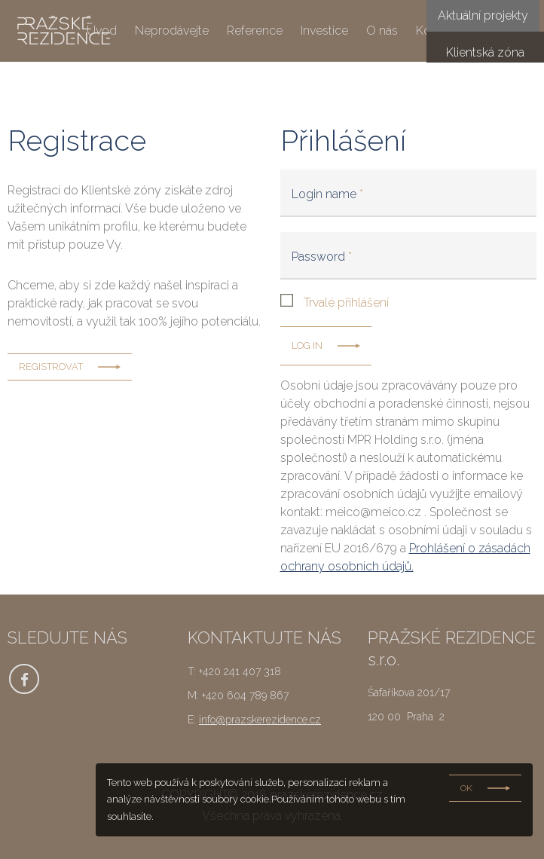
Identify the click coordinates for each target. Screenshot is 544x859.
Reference (255, 31)
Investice (324, 31)
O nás (382, 31)
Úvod (102, 31)
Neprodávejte (172, 31)
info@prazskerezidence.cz (260, 720)
